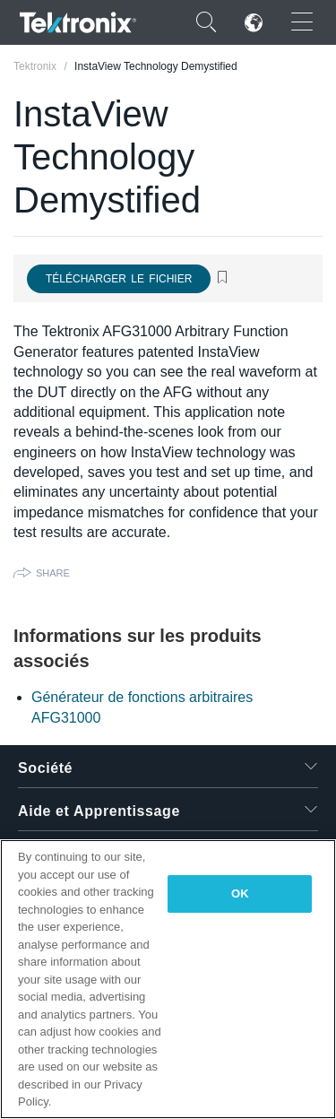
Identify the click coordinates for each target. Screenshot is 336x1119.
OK (240, 893)
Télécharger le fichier (119, 279)
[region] (168, 979)
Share (53, 573)
